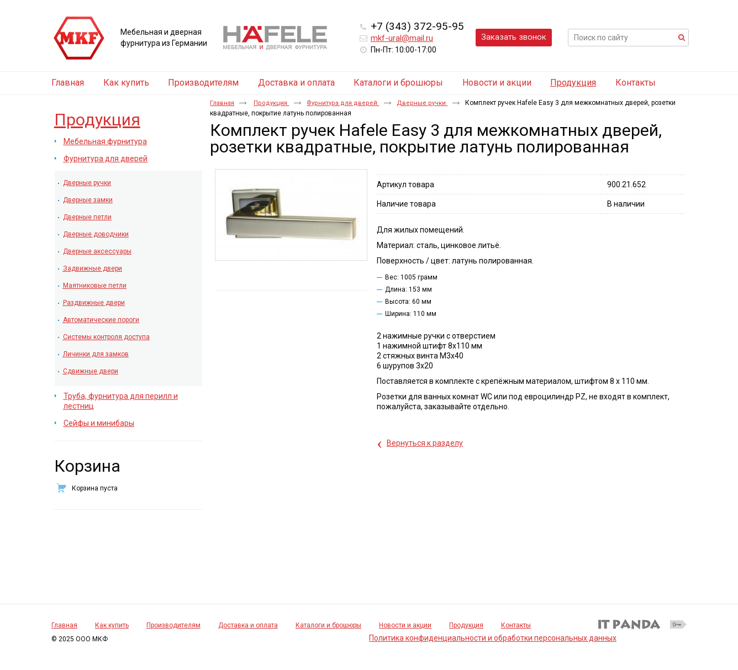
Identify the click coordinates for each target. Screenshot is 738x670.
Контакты (516, 625)
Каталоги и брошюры (328, 625)
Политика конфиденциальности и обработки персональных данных (492, 638)
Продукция (573, 82)
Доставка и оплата (248, 625)
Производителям (173, 625)
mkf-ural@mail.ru (402, 38)
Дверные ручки (422, 103)
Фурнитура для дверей (343, 103)
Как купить (112, 625)
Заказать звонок (513, 37)
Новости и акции (405, 625)
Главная (222, 103)
